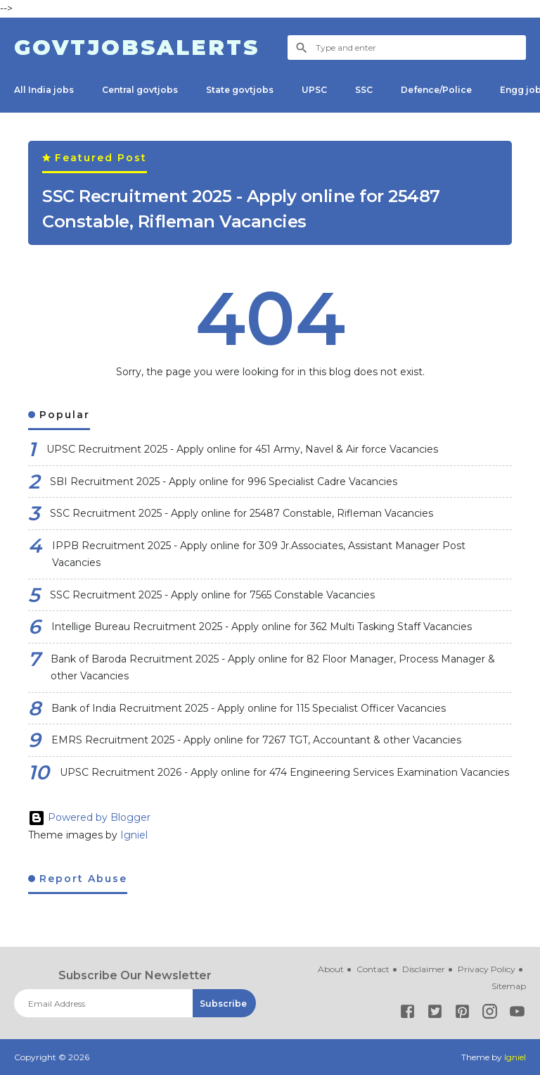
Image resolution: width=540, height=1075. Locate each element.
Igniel (134, 835)
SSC (364, 89)
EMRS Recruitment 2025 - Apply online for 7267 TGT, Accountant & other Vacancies (256, 740)
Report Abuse (81, 878)
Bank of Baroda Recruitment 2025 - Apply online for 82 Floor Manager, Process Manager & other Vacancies (273, 668)
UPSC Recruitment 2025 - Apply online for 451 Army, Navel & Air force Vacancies (242, 449)
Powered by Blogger (89, 817)
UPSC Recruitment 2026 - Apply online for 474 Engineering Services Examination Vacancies (284, 772)
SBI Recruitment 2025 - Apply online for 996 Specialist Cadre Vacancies (223, 481)
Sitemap (508, 986)
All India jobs (44, 89)
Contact (373, 969)
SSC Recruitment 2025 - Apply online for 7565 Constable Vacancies (212, 595)
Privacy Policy (486, 969)
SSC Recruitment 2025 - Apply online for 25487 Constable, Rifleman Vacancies (241, 209)
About (331, 969)
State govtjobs (240, 89)
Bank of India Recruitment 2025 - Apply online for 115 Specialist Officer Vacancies (248, 708)
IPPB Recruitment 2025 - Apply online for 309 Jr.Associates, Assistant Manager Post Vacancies (258, 554)
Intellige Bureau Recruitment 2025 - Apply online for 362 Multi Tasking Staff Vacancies (261, 626)
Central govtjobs (140, 89)
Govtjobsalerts (136, 47)
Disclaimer (423, 969)
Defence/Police (436, 89)
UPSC (314, 89)
